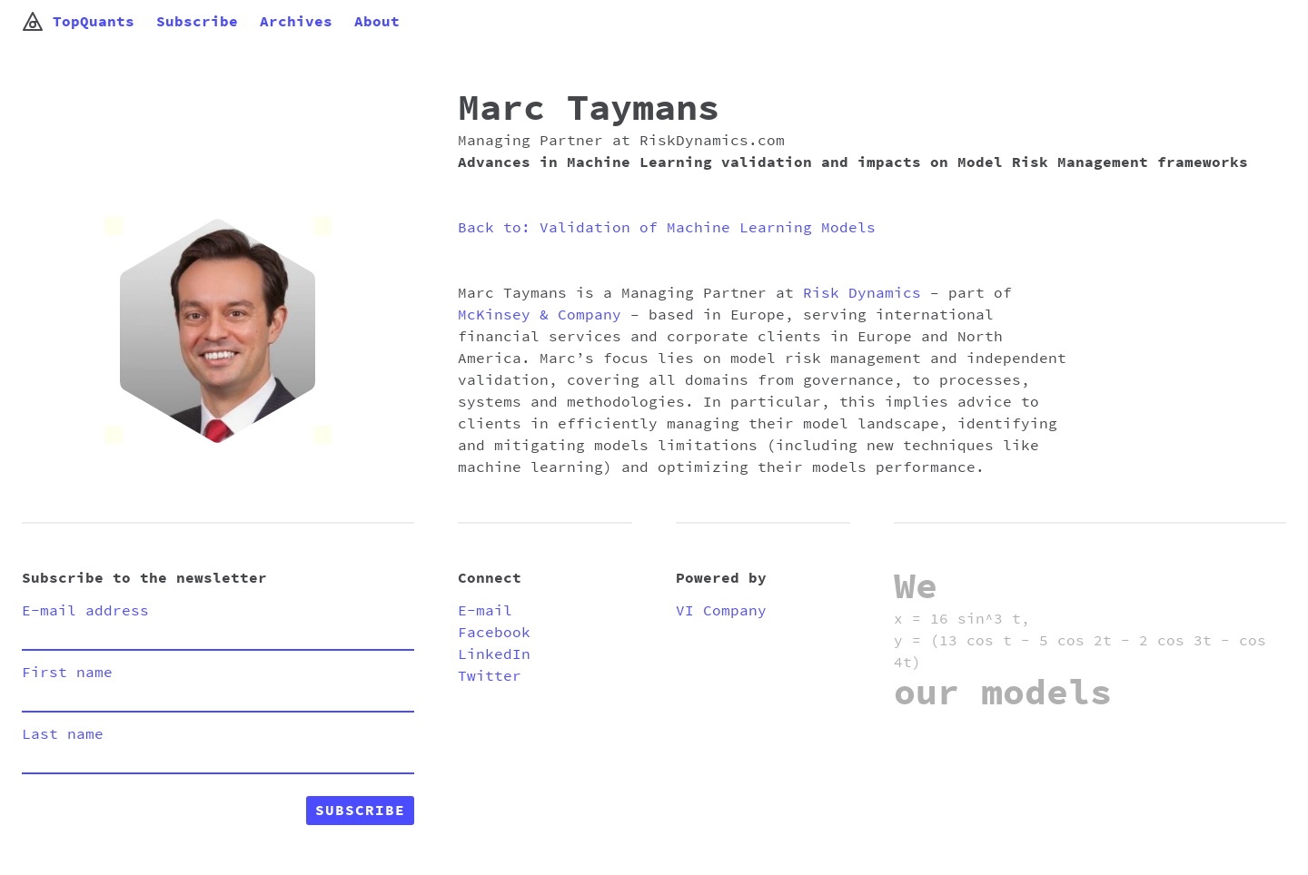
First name (67, 673)
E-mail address (85, 611)
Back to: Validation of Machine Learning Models (667, 228)
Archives (296, 22)
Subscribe (197, 22)
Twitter (489, 676)
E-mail (485, 611)
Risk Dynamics (862, 293)
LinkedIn (494, 654)
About (377, 22)
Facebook (494, 633)
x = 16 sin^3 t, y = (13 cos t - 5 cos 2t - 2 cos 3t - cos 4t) (1080, 641)
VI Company (721, 611)
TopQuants (78, 22)
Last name (63, 734)
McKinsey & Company (539, 315)
